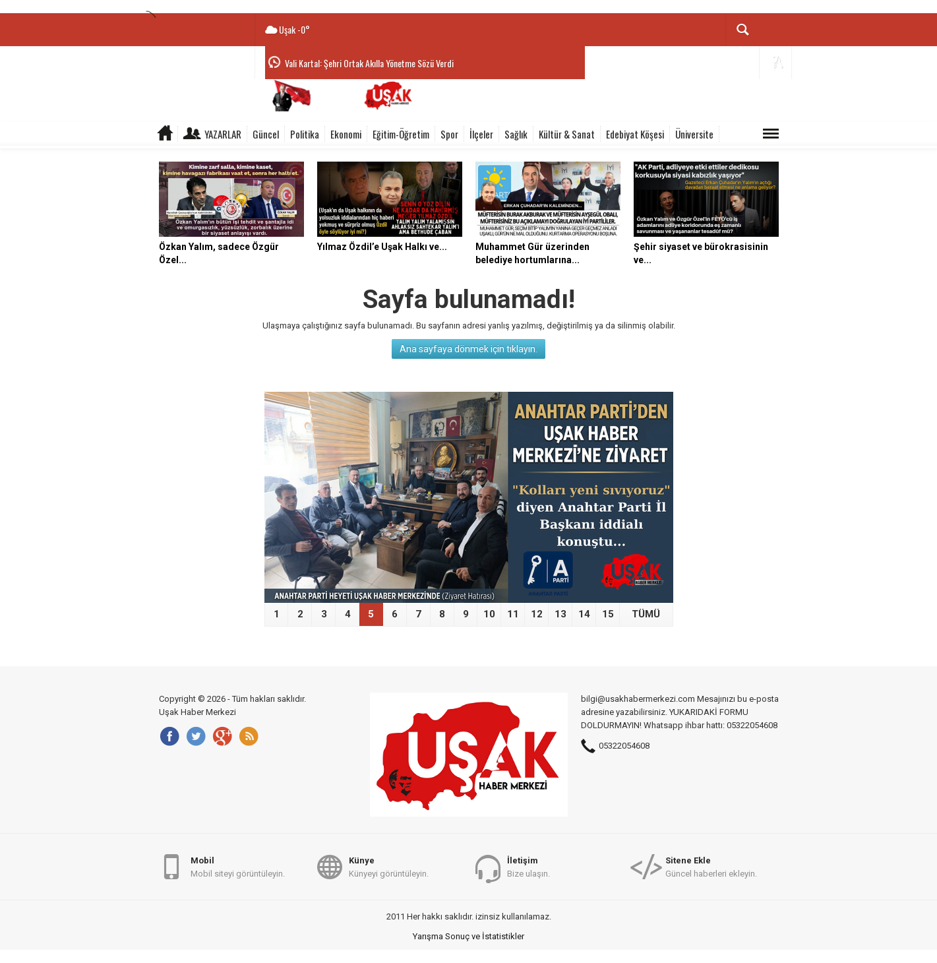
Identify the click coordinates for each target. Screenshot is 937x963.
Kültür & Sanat (567, 134)
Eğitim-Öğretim (401, 134)
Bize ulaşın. (528, 866)
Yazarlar (222, 134)
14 (584, 614)
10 (489, 614)
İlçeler (481, 134)
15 (608, 614)
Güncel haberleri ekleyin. (711, 866)
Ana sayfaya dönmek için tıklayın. (468, 349)
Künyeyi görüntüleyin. (389, 866)
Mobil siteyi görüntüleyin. (238, 866)
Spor (449, 134)
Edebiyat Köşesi (635, 134)
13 (560, 614)
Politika (304, 134)
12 (537, 614)
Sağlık (516, 134)
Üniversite (694, 134)
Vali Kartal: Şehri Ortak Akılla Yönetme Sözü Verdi (369, 63)
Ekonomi (345, 134)
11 (513, 614)
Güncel (266, 134)
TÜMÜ (646, 614)
